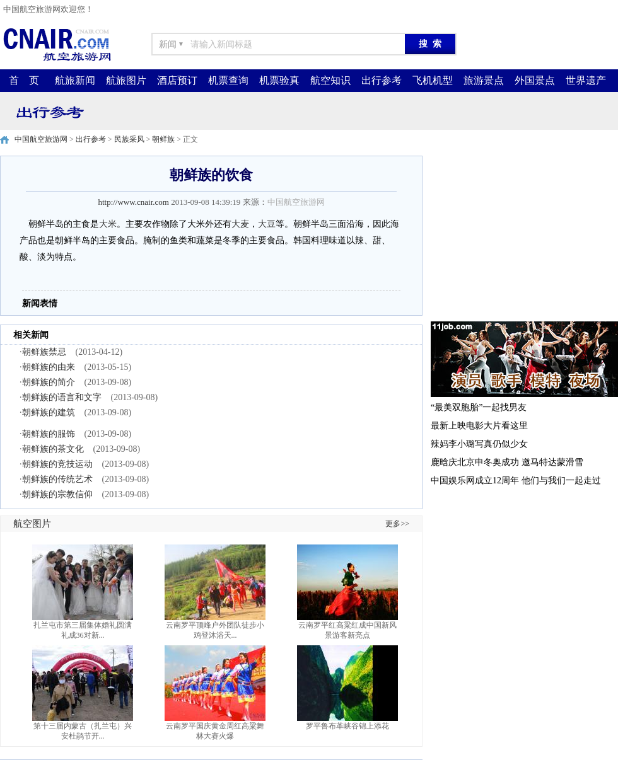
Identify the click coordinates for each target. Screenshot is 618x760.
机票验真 (279, 80)
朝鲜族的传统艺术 (57, 479)
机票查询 (228, 80)
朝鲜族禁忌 (44, 352)
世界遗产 (586, 80)
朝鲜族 (163, 139)
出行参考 (381, 80)
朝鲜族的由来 (48, 367)
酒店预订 (177, 80)
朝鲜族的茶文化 (53, 449)
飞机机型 (432, 80)
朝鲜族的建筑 (48, 412)
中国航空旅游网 (41, 139)
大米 (108, 224)
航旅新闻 (75, 80)
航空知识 (330, 80)
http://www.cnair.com (133, 202)
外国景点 (535, 80)
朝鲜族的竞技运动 (57, 464)
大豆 (267, 224)
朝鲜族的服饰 (48, 434)
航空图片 (32, 524)
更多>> (397, 523)
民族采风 (129, 139)
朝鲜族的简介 (48, 382)
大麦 (240, 224)
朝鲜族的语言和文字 (62, 397)
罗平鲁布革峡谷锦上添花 (347, 726)
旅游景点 (484, 80)
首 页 (24, 80)
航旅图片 (126, 80)
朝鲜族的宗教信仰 (57, 494)
